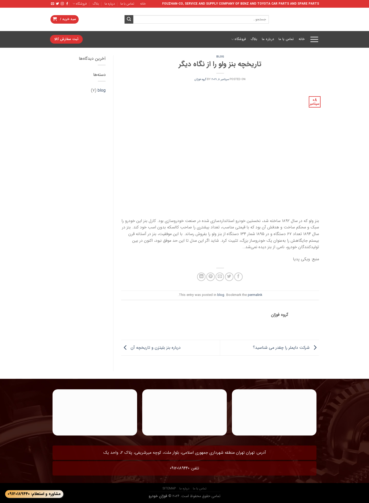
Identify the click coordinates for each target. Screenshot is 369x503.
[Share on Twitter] (229, 277)
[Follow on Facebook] (67, 4)
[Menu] (314, 39)
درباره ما (110, 3)
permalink (255, 295)
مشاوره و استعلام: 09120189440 (34, 494)
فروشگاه (80, 3)
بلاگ (96, 3)
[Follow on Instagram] (62, 4)
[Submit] (129, 19)
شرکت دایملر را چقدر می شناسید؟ (286, 347)
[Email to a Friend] (220, 277)
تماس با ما (127, 3)
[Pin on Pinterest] (210, 277)
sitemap (169, 488)
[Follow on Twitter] (57, 4)
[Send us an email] (52, 4)
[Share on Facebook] (238, 277)
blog (220, 56)
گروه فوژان (200, 79)
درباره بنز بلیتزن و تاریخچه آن (151, 347)
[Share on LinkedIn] (201, 277)
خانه (143, 3)
